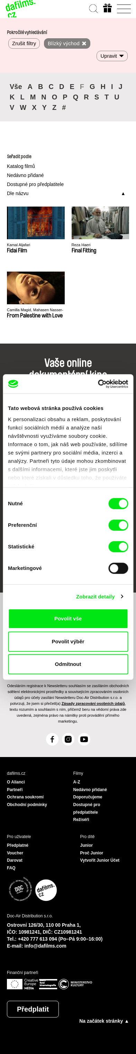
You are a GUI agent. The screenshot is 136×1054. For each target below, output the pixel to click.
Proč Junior (91, 853)
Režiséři (81, 819)
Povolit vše (68, 618)
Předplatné (17, 845)
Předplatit (33, 1009)
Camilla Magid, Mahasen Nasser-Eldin (35, 310)
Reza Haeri (81, 245)
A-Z (76, 782)
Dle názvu (17, 193)
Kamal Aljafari (18, 245)
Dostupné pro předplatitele (35, 184)
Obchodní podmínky (27, 804)
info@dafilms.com (45, 946)
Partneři (14, 789)
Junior (86, 845)
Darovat (14, 860)
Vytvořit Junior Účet (100, 860)
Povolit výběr (68, 641)
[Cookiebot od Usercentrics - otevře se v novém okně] (98, 383)
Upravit (108, 56)
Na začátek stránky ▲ (104, 1021)
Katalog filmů (21, 166)
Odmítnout (68, 664)
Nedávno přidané (25, 175)
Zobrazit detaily (95, 597)
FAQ (11, 868)
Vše (16, 86)
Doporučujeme (87, 797)
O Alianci (16, 782)
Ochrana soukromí (25, 797)
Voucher (15, 853)
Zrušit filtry (24, 43)
